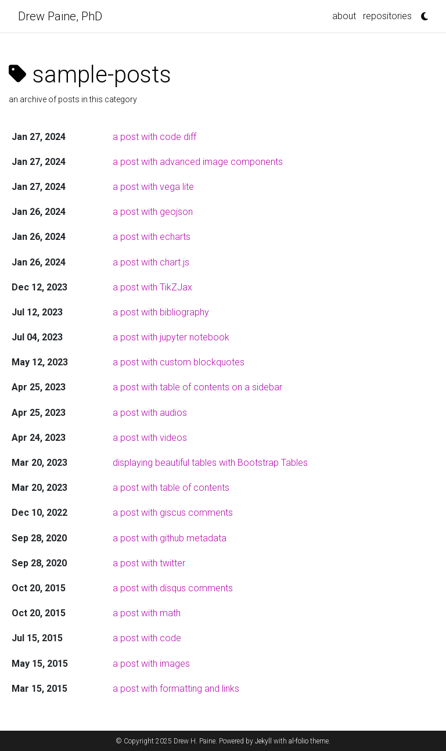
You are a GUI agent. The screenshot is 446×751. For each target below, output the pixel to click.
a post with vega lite (153, 186)
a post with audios (150, 412)
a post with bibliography (161, 312)
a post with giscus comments (173, 512)
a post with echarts (151, 236)
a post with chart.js (151, 262)
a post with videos (150, 437)
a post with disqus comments (173, 588)
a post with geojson (153, 211)
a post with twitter (149, 563)
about (344, 15)
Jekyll (263, 741)
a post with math (147, 613)
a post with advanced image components (198, 161)
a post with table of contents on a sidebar (197, 387)
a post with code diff (154, 136)
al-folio (298, 741)
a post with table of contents (171, 487)
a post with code (147, 638)
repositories (387, 15)
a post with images (151, 663)
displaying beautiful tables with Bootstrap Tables (210, 462)
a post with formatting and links (176, 688)
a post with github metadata (169, 538)
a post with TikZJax (152, 287)
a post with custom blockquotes (178, 362)
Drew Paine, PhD (60, 16)
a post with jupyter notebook (171, 337)
